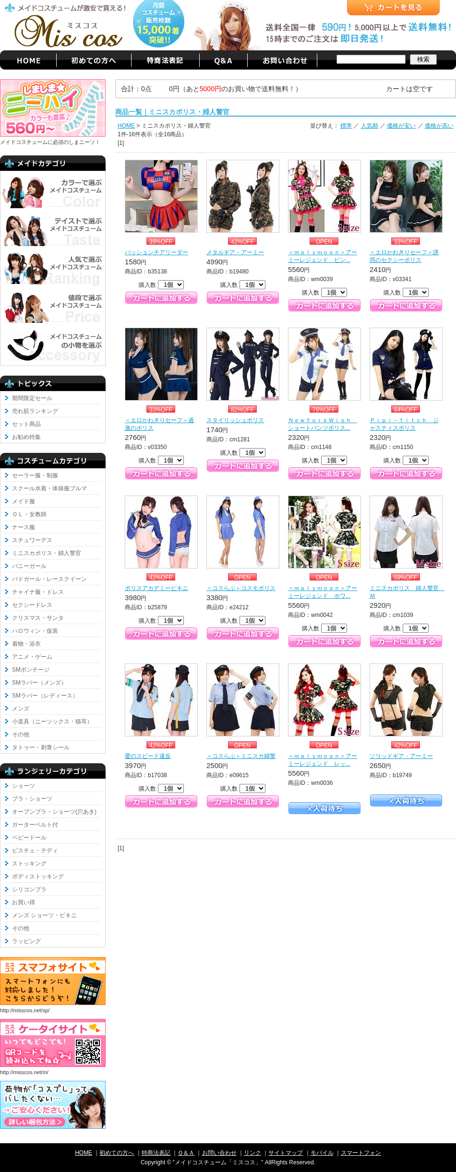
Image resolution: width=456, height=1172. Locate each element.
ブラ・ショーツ (32, 798)
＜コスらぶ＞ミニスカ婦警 (241, 756)
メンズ (20, 708)
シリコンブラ (29, 889)
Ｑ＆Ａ (186, 1152)
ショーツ (23, 785)
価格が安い (401, 125)
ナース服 (23, 527)
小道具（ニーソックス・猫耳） (52, 721)
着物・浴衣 (26, 643)
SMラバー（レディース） (45, 695)
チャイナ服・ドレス (38, 592)
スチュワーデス (32, 540)
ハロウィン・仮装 (35, 630)
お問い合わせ (219, 1152)
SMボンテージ (30, 669)
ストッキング (29, 863)
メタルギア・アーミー (235, 252)
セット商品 (26, 424)
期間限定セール (32, 398)
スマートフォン (361, 1152)
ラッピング (26, 941)
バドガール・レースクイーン (49, 579)
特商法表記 (156, 1152)
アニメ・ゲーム (32, 656)
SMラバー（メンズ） (39, 682)
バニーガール (29, 566)
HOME (126, 125)
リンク (252, 1152)
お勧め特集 (26, 437)
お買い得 (23, 902)
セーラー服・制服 (35, 475)
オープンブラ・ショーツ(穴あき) (54, 811)
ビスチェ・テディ (35, 850)
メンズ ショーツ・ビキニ (44, 915)
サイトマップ (285, 1152)
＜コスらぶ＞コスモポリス (241, 588)
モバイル (322, 1152)
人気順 (369, 125)
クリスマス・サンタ (38, 618)
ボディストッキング (38, 876)
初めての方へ (116, 1152)
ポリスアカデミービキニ (156, 588)
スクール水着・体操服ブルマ (49, 488)
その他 (20, 734)
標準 (346, 125)
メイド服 (23, 501)
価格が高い (439, 125)
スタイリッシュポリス (235, 420)
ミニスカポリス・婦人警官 (46, 553)
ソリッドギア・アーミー (401, 756)
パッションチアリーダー (156, 252)
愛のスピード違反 (148, 756)
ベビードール (29, 837)
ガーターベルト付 (35, 824)
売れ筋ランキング (35, 411)
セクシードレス (32, 605)
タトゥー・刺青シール (41, 747)
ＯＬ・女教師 (29, 514)
